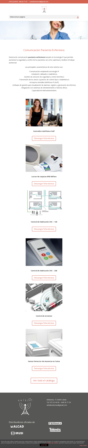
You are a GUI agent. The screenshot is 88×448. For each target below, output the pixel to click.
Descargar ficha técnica (44, 138)
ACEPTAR (44, 445)
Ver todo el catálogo (44, 380)
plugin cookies (83, 445)
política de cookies (52, 443)
